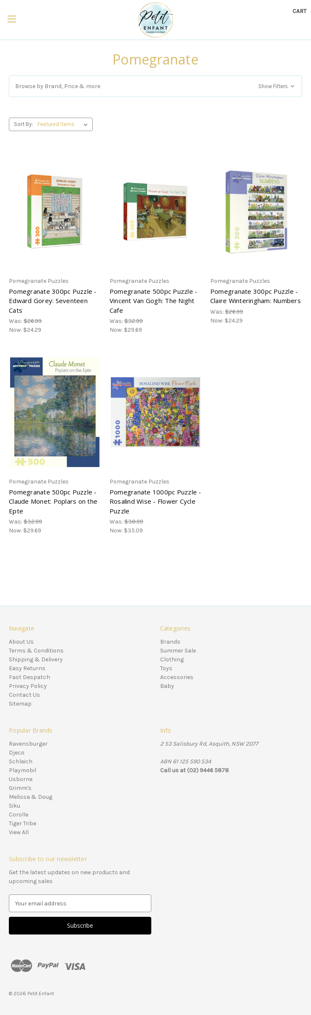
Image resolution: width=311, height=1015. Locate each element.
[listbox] (64, 124)
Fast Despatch (29, 677)
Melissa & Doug (30, 796)
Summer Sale (178, 650)
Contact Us (24, 694)
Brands (170, 641)
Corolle (18, 814)
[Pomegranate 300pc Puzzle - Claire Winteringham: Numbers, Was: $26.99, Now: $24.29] (256, 212)
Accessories (176, 677)
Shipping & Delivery (36, 659)
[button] (155, 86)
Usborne (20, 779)
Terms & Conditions (36, 650)
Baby (167, 686)
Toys (166, 668)
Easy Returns (27, 668)
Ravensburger (28, 743)
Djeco (16, 752)
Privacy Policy (28, 686)
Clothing (172, 659)
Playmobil (22, 770)
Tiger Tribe (22, 823)
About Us (21, 641)
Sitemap (20, 703)
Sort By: (23, 124)
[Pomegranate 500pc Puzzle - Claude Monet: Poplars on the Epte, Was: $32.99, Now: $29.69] (54, 412)
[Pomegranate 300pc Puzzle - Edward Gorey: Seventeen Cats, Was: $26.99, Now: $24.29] (54, 212)
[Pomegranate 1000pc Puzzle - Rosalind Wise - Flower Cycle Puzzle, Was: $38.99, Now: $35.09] (155, 412)
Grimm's (20, 788)
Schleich (20, 761)
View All (19, 832)
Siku (14, 805)
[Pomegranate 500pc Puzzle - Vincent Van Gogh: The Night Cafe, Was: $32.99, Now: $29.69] (155, 212)
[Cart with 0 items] (299, 11)
